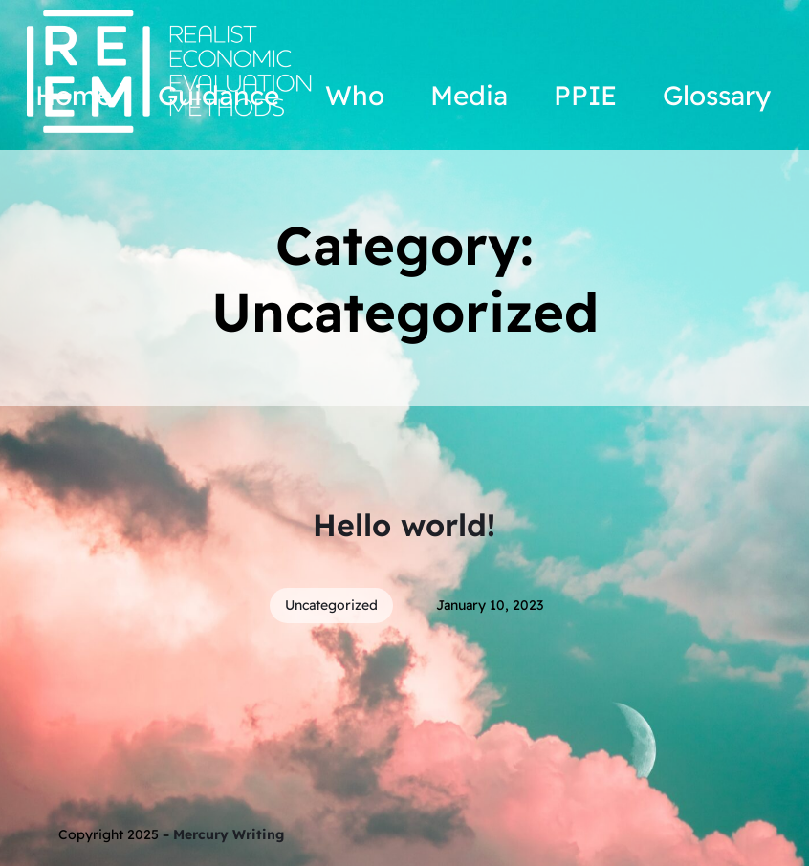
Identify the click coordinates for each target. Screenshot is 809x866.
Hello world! (404, 525)
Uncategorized (331, 605)
